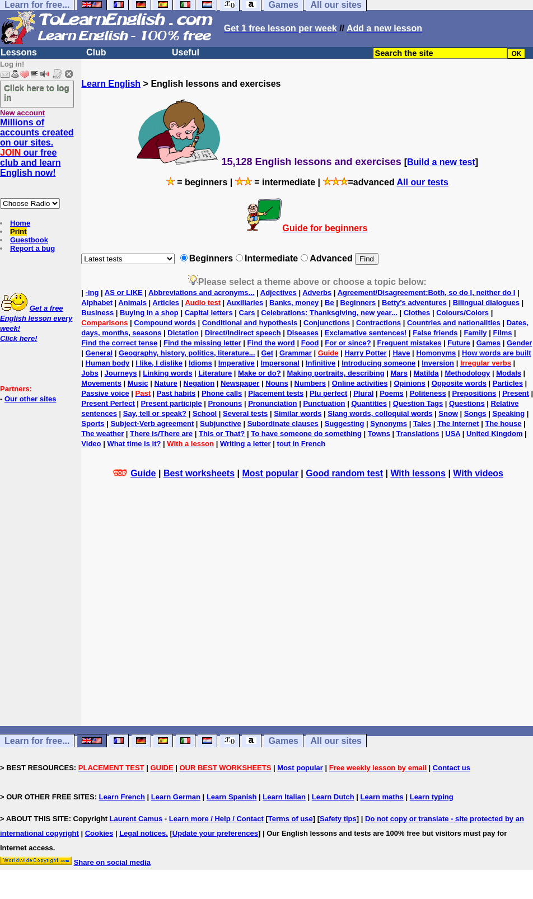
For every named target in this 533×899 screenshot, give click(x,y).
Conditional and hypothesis (249, 323)
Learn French (122, 797)
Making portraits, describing (336, 373)
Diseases (302, 333)
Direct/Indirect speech (243, 333)
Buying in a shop (149, 312)
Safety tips (338, 818)
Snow (448, 413)
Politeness (428, 393)
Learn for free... (36, 741)
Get (267, 353)
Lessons (19, 52)
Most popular (270, 473)
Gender (519, 343)
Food (310, 343)
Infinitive (320, 363)
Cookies (99, 833)
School (205, 413)
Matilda (426, 373)
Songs (475, 413)
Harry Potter (365, 353)
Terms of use (290, 818)
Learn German (175, 797)
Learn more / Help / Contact (216, 818)
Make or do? (259, 373)
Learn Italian (284, 797)
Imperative (236, 363)
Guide (143, 473)
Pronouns (225, 403)
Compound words (165, 323)
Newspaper (240, 383)
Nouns (276, 383)
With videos (478, 473)
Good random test (344, 473)
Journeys (121, 373)
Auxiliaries (244, 302)
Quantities (369, 403)
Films (502, 333)
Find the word (271, 343)
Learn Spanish (232, 797)
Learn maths (382, 797)
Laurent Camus (136, 818)
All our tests (422, 182)
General (99, 353)
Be (329, 302)
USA (452, 433)
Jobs (89, 373)
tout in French (301, 443)
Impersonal (280, 363)
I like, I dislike (159, 363)
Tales (422, 423)
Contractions (378, 323)
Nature (165, 383)
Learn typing (431, 797)
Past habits (176, 393)
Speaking (508, 413)
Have (401, 353)
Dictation (183, 333)
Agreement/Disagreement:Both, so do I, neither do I (427, 292)
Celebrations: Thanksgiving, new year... (329, 312)
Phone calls (222, 393)
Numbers (310, 383)
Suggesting (344, 423)
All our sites (336, 741)
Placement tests (275, 393)
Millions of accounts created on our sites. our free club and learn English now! (37, 147)
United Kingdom (494, 433)
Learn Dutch (333, 797)
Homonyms (436, 353)
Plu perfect (328, 393)
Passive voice (105, 393)
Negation (199, 383)
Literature (215, 373)
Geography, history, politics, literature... (187, 353)
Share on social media (112, 862)
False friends (435, 333)
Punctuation (324, 403)
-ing (92, 292)
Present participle (171, 403)
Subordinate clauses (283, 423)
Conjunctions (326, 323)
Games (488, 343)
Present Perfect (107, 403)
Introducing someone (378, 363)
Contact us (451, 768)
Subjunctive (220, 423)
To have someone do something (306, 433)
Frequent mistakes (409, 343)
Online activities (360, 383)
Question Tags (418, 403)
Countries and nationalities (454, 323)
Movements (101, 383)
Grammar (295, 353)
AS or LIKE (124, 292)
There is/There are (161, 433)
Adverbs (316, 292)
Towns (379, 433)
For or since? (348, 343)
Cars (247, 312)
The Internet (458, 423)
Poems (392, 393)
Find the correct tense (119, 343)
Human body (108, 363)
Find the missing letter (202, 343)
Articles (165, 302)
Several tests (245, 413)
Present (515, 393)
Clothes (417, 312)
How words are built (496, 353)
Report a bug (32, 248)
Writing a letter (245, 443)
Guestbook (29, 240)
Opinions (409, 383)
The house (503, 423)
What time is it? (134, 443)
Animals (132, 302)
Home (20, 223)
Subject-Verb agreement (152, 423)
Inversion (438, 363)
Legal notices (142, 833)
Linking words (167, 373)
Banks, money (294, 302)
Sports (92, 423)
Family (475, 333)
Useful (185, 52)
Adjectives (278, 292)
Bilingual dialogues (486, 302)
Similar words (297, 413)
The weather (102, 433)
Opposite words (459, 383)
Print (18, 231)
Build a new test (441, 162)
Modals (508, 373)
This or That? (222, 433)
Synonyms (388, 423)
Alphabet (97, 302)
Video (91, 443)
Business (97, 312)
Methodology (467, 373)
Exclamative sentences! (366, 333)
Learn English (111, 83)
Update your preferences (215, 833)
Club (96, 52)
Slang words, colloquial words (380, 413)
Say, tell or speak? (154, 413)
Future (458, 343)
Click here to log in (36, 92)
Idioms (200, 363)
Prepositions (474, 393)
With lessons (418, 473)
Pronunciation (272, 403)
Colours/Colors (462, 312)
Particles (508, 383)
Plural (363, 393)
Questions (467, 403)
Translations (418, 433)
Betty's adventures (414, 302)
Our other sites (30, 399)
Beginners (358, 302)
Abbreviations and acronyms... (201, 292)
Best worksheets (199, 473)
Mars (399, 373)
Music (138, 383)
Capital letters (209, 312)
